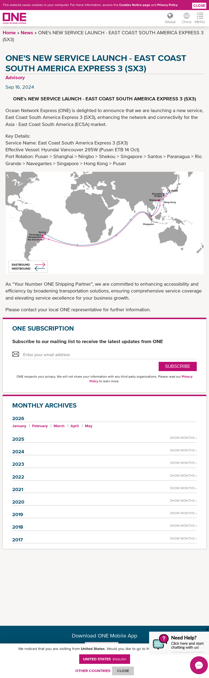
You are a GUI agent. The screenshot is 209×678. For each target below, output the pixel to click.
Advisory (15, 77)
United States (104, 659)
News (27, 32)
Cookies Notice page (134, 5)
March (59, 426)
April (74, 426)
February (40, 426)
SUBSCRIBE (177, 366)
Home (9, 32)
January (19, 426)
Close (199, 5)
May (88, 426)
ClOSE (123, 670)
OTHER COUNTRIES (92, 670)
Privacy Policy (167, 5)
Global (170, 22)
